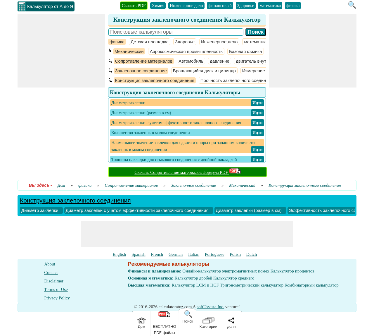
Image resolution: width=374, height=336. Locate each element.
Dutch (251, 254)
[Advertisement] (61, 51)
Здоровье (245, 5)
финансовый (220, 5)
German (176, 254)
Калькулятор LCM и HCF (195, 285)
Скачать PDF (134, 5)
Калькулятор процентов (292, 271)
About (49, 264)
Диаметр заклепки (39, 210)
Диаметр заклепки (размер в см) (249, 210)
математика (270, 5)
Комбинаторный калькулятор (312, 285)
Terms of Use (56, 289)
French (157, 254)
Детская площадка (150, 41)
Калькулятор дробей (193, 278)
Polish (235, 254)
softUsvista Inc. (210, 306)
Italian (193, 254)
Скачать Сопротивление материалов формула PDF (187, 172)
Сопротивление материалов (143, 61)
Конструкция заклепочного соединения (154, 80)
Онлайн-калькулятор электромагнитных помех (225, 271)
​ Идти (257, 102)
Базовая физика (245, 51)
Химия (158, 5)
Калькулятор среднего (233, 278)
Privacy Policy (57, 298)
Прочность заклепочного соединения (238, 80)
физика (292, 5)
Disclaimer (53, 281)
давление (219, 61)
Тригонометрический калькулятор (251, 285)
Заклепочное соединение (141, 70)
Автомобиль (191, 61)
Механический (129, 51)
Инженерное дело (186, 5)
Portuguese (214, 254)
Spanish (138, 254)
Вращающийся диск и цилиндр (204, 70)
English (119, 254)
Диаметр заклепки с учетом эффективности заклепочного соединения (137, 210)
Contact (51, 272)
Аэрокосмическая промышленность (186, 51)
